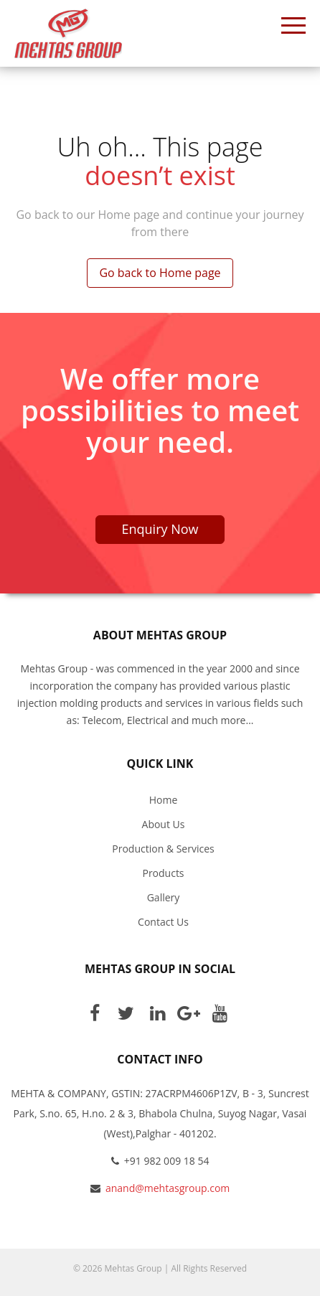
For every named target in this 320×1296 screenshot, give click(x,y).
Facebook (94, 1012)
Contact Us (163, 922)
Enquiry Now (160, 528)
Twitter (125, 1012)
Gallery (163, 897)
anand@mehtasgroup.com (167, 1188)
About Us (163, 824)
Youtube (219, 1012)
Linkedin (157, 1012)
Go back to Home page (159, 273)
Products (163, 873)
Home (163, 800)
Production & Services (163, 848)
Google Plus (188, 1012)
